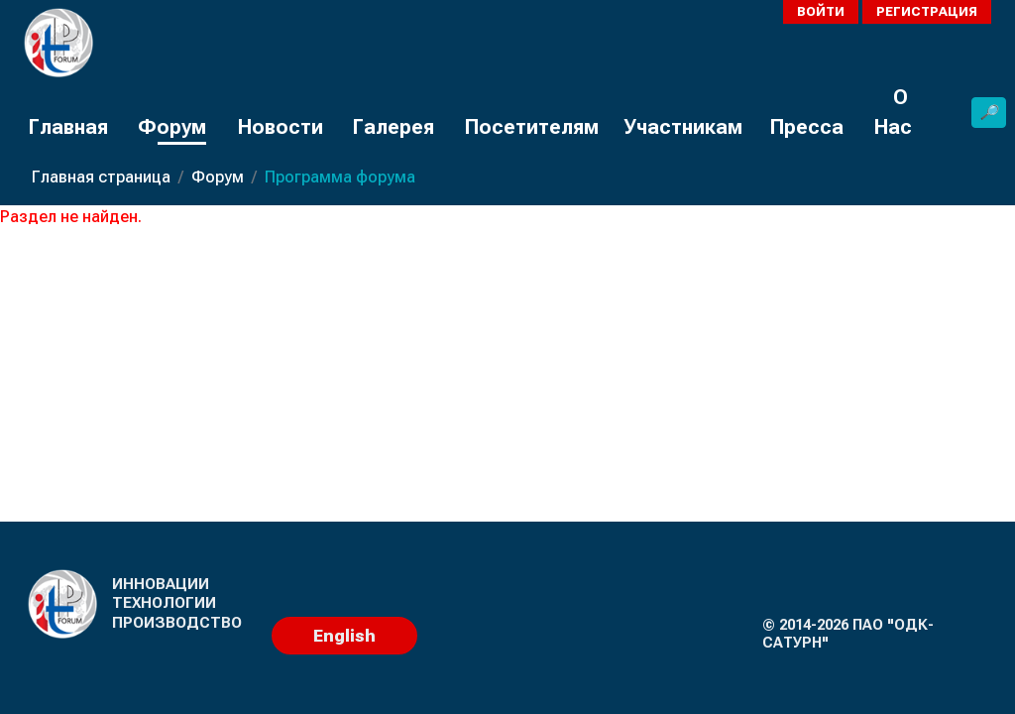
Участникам (682, 127)
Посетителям (531, 127)
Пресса (806, 127)
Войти (821, 11)
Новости (280, 127)
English (344, 636)
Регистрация (926, 11)
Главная (68, 127)
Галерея (393, 127)
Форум (172, 127)
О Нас (892, 112)
